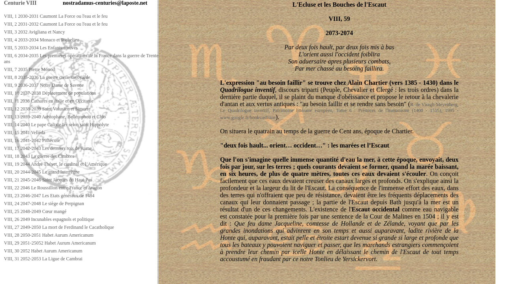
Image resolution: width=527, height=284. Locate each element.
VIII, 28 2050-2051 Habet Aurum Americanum (49, 235)
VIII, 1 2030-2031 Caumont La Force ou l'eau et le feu (55, 16)
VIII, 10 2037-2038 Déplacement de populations (50, 93)
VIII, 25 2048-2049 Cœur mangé (35, 211)
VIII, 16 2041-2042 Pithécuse (32, 140)
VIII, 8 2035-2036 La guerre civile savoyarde (47, 77)
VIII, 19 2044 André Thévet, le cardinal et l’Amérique (55, 164)
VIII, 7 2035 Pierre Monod (29, 69)
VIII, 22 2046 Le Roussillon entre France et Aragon (53, 188)
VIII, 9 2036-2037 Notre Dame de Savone (44, 85)
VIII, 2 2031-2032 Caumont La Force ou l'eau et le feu (55, 24)
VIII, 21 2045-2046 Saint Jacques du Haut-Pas (48, 180)
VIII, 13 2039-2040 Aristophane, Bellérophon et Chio (55, 117)
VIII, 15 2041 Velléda (24, 132)
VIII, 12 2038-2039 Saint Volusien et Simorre (47, 109)
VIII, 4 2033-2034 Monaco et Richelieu (41, 40)
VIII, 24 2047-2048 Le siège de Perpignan (44, 203)
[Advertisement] (145, 277)
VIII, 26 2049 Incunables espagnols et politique (49, 219)
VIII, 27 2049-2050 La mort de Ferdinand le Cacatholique (59, 227)
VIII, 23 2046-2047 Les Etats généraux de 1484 (49, 195)
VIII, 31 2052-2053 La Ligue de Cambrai (43, 259)
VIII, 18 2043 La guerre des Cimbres (39, 156)
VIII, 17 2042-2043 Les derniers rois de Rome (48, 148)
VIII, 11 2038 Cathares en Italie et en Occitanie (49, 101)
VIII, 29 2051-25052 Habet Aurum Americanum (50, 243)
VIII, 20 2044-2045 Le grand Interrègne (42, 172)
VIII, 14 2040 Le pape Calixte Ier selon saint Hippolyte (56, 124)
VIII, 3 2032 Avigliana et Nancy (34, 32)
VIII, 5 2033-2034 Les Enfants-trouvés (41, 47)
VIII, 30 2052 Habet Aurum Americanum (43, 251)
